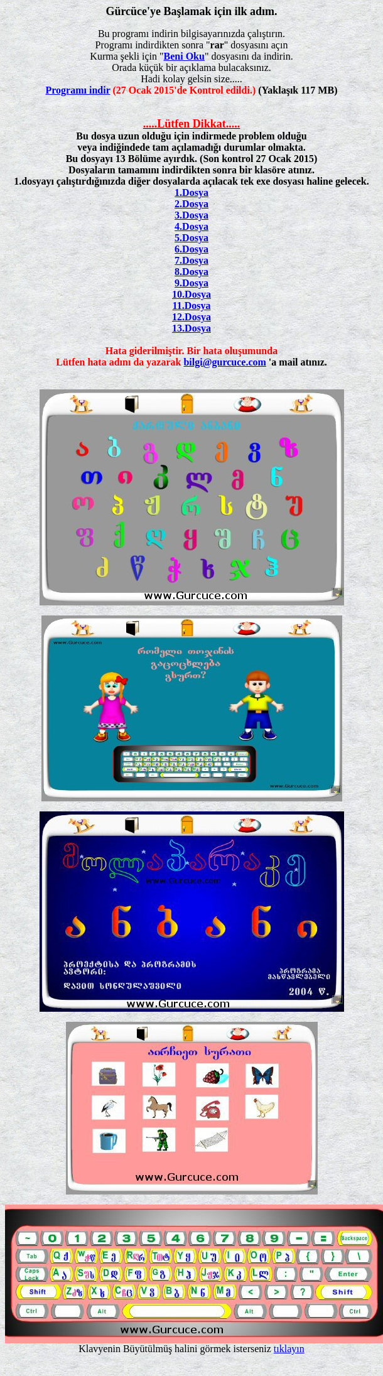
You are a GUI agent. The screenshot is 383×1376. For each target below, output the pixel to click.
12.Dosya (191, 316)
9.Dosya (191, 283)
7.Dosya (191, 260)
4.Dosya (191, 226)
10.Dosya (191, 294)
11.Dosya (192, 305)
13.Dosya (191, 328)
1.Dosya (191, 192)
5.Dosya (191, 237)
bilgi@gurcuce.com (224, 362)
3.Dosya (191, 215)
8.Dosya (191, 271)
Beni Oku (184, 56)
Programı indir (78, 90)
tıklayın (289, 1348)
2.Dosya (191, 203)
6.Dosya (191, 249)
